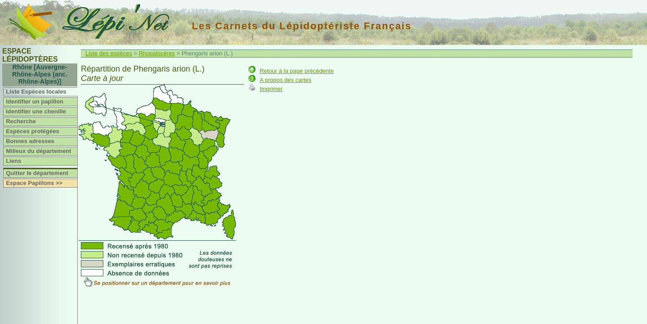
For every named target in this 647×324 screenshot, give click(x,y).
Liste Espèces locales (36, 91)
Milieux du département (38, 151)
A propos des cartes (285, 79)
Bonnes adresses (30, 141)
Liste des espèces (108, 53)
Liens (13, 161)
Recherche (20, 121)
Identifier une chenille (36, 111)
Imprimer (271, 89)
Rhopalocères (157, 53)
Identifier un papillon (34, 101)
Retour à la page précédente (297, 71)
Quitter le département (37, 173)
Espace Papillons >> (34, 183)
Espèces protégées (32, 131)
